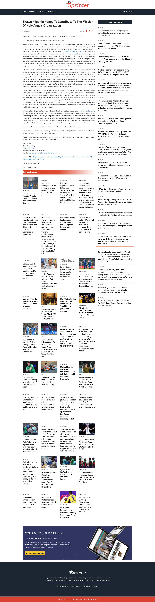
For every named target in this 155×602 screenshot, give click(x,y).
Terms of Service (62, 586)
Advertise (86, 586)
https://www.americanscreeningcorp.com (43, 152)
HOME (24, 11)
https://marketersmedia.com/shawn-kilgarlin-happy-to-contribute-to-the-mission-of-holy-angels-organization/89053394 (59, 158)
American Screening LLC (73, 51)
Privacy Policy (75, 586)
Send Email (30, 148)
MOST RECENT (33, 11)
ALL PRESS (43, 11)
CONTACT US (52, 11)
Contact (95, 586)
